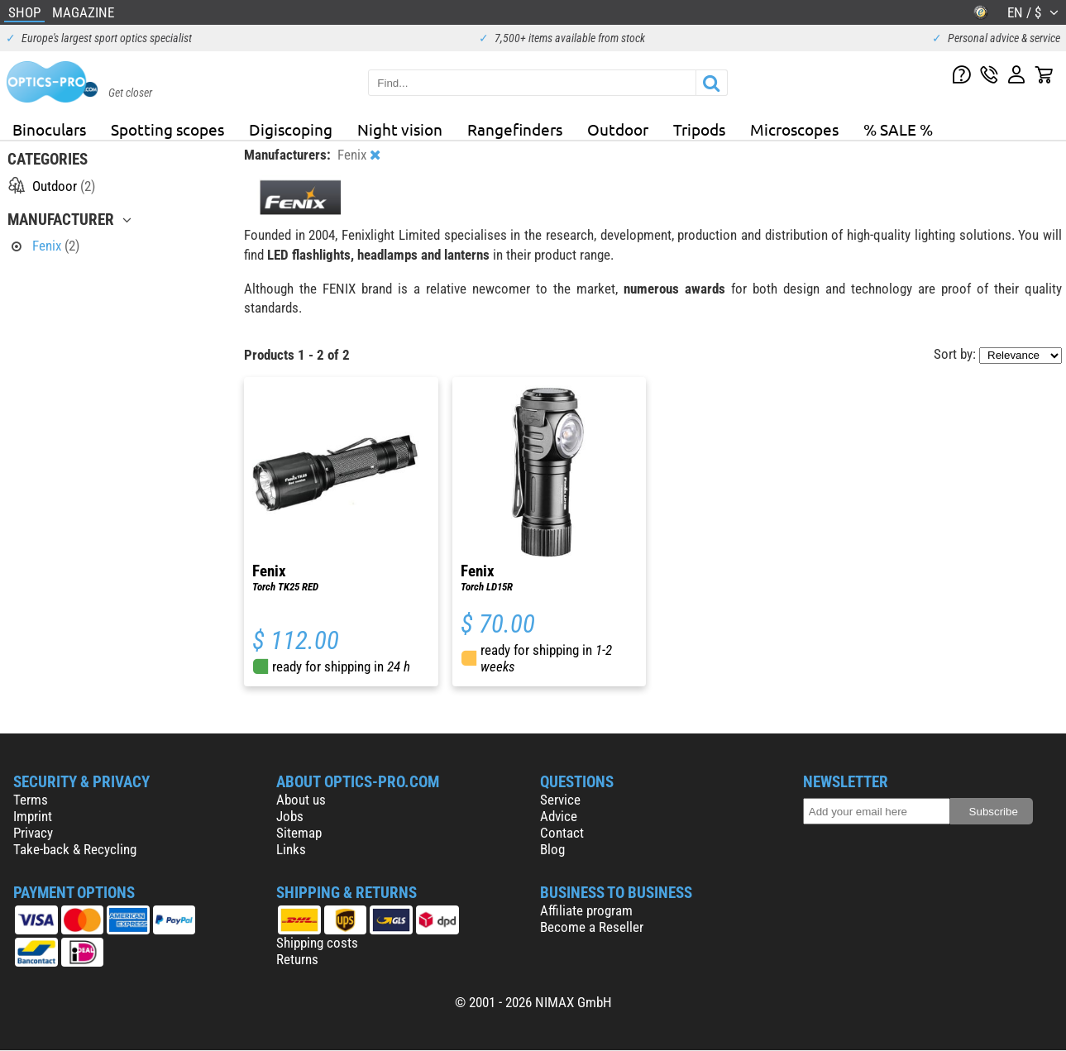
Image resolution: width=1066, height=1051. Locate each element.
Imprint (32, 816)
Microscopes (794, 129)
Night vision (399, 129)
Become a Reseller (591, 927)
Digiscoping (290, 129)
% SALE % (898, 129)
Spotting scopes (167, 129)
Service (560, 799)
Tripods (699, 129)
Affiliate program (586, 910)
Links (291, 849)
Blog (552, 849)
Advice (558, 816)
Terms (30, 799)
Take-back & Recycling (74, 849)
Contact (562, 832)
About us (301, 799)
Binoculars (49, 129)
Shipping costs (317, 942)
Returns (297, 959)
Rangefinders (514, 129)
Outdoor (617, 129)
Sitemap (299, 832)
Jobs (290, 816)
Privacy (33, 832)
